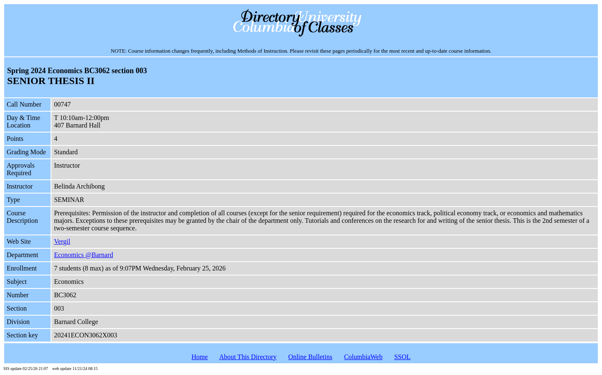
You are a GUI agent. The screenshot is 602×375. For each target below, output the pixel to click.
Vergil (62, 241)
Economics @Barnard (83, 254)
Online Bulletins (310, 356)
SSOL (402, 356)
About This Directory (247, 356)
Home (199, 356)
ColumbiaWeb (363, 356)
